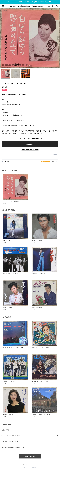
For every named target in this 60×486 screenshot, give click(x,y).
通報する (55, 154)
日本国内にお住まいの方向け (30, 150)
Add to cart (30, 144)
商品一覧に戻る (30, 456)
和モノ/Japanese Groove (10, 441)
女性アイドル (5, 430)
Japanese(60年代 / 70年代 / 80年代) (14, 447)
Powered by (30, 468)
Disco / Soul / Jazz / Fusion (11, 436)
